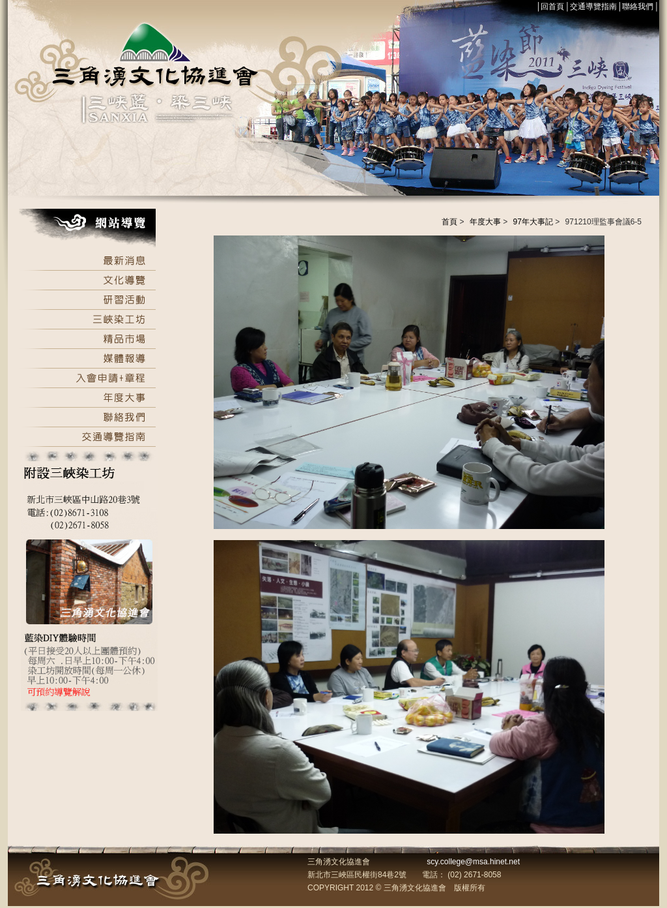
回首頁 (552, 6)
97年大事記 (533, 221)
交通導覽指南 (593, 6)
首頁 (449, 221)
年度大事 (485, 221)
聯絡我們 (637, 6)
